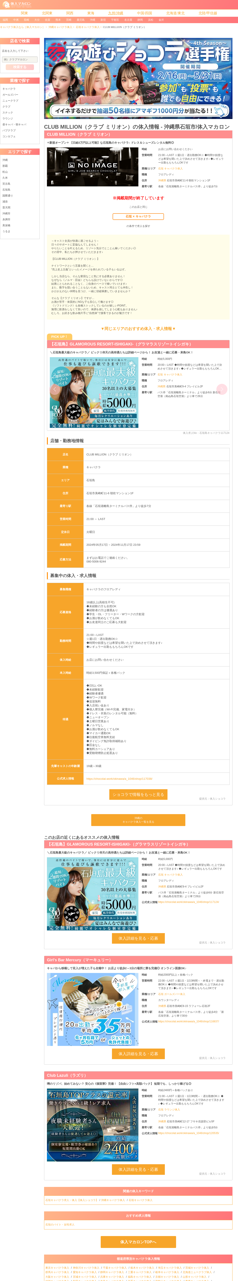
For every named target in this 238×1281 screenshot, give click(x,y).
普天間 (6, 207)
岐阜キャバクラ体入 (167, 1272)
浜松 (150, 19)
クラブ (6, 106)
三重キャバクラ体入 (140, 1272)
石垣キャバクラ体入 (88, 27)
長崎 (26, 19)
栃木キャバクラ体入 (142, 1267)
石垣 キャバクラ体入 (170, 168)
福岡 (5, 19)
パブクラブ (9, 130)
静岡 (140, 19)
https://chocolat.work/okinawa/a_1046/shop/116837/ (188, 1021)
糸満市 (6, 219)
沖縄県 (162, 180)
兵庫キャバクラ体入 (112, 1276)
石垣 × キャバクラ (138, 216)
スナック (7, 112)
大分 (37, 19)
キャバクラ (9, 88)
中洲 (16, 19)
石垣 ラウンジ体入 (169, 1109)
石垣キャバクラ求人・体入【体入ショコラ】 (71, 1200)
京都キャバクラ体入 (167, 1276)
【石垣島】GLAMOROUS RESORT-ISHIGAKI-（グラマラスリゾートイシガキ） (121, 344)
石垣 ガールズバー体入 (171, 994)
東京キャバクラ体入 (57, 1267)
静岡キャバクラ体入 (112, 1272)
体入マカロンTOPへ (138, 1242)
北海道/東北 (175, 13)
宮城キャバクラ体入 (85, 1276)
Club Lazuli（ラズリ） (67, 1075)
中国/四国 (144, 13)
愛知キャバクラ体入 (85, 1272)
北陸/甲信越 (208, 13)
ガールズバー (10, 94)
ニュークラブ (10, 100)
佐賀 (47, 19)
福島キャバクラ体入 (140, 1276)
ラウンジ (7, 118)
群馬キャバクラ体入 (57, 1272)
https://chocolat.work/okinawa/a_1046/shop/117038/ (119, 778)
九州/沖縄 (115, 13)
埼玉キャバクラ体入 (170, 1267)
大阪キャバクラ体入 (57, 1276)
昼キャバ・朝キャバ (14, 124)
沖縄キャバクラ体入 (60, 27)
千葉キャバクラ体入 (115, 1267)
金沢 (161, 19)
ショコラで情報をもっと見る (138, 794)
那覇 (5, 165)
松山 (5, 171)
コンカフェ (9, 136)
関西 (69, 13)
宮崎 (68, 19)
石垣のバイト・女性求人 (60, 1224)
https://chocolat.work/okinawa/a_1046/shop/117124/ (188, 902)
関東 (24, 13)
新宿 (103, 19)
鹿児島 (81, 19)
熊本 (58, 19)
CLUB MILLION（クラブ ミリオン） (79, 134)
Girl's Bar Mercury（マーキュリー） (80, 960)
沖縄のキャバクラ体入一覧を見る (138, 820)
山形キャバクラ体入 (195, 1276)
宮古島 (6, 183)
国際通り (7, 195)
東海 (90, 13)
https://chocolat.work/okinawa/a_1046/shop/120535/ (188, 1133)
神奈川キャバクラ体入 (86, 1267)
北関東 (47, 13)
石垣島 (6, 189)
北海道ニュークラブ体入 (197, 1272)
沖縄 (92, 19)
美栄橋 (6, 225)
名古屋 (128, 19)
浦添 (5, 201)
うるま (6, 231)
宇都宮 (115, 19)
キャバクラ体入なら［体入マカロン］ (22, 27)
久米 (5, 177)
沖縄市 (6, 213)
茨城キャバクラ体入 (197, 1267)
